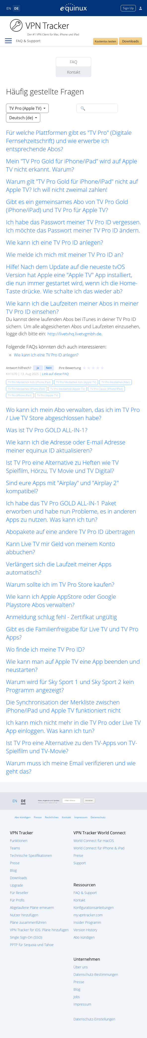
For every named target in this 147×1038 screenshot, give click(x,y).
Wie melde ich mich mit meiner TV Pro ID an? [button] (64, 254)
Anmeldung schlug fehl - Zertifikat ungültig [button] (61, 617)
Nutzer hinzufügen (24, 915)
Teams (15, 848)
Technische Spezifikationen (31, 855)
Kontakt (73, 72)
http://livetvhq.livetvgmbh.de (74, 334)
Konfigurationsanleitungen (94, 907)
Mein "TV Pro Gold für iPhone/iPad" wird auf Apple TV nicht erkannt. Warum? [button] (71, 165)
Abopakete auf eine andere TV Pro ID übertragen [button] (70, 531)
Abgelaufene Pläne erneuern (32, 907)
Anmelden (89, 801)
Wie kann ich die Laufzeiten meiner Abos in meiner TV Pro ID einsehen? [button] (72, 307)
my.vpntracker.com (88, 915)
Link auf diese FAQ (55, 374)
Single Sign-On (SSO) (26, 937)
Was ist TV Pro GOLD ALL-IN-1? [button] (46, 430)
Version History (85, 929)
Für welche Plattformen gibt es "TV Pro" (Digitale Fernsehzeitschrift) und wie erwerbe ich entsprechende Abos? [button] (69, 140)
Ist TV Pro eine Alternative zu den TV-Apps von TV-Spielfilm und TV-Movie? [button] (71, 747)
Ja (38, 368)
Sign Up (128, 8)
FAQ (73, 62)
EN (8, 8)
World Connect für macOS (94, 840)
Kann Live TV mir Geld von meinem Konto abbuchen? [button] (60, 548)
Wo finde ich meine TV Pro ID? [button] (45, 649)
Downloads (130, 41)
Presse (38, 817)
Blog (13, 870)
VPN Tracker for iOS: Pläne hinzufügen (39, 929)
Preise (15, 863)
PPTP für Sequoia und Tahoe (32, 944)
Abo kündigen (23, 817)
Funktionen (18, 840)
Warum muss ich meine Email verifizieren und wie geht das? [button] (71, 767)
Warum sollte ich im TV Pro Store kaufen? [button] (60, 584)
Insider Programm (87, 922)
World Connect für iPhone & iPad (99, 848)
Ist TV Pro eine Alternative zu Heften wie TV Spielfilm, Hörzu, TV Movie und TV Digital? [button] (62, 466)
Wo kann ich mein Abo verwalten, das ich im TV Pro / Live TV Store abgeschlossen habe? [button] (73, 413)
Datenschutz (98, 817)
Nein (49, 368)
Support (80, 863)
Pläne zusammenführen (28, 922)
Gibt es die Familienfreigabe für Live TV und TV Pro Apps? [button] (72, 633)
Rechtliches (52, 817)
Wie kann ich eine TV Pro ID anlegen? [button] (54, 242)
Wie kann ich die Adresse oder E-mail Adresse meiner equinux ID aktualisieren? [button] (65, 446)
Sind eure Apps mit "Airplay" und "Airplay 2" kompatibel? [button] (62, 487)
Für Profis (17, 900)
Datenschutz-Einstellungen (94, 1019)
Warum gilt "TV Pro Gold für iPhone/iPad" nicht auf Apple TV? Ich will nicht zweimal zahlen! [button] (72, 185)
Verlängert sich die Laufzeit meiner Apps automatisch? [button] (58, 568)
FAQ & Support (85, 892)
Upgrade (16, 885)
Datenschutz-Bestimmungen (96, 974)
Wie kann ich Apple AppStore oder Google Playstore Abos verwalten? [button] (61, 600)
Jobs (77, 996)
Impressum (80, 817)
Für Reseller (19, 892)
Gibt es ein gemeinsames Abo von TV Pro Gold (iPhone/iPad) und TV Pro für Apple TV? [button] (67, 206)
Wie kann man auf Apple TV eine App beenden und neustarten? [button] (73, 665)
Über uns (81, 967)
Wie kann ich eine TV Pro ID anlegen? (46, 355)
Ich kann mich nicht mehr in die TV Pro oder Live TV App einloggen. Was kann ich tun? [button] (73, 726)
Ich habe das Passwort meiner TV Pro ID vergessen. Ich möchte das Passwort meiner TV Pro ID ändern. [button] (73, 226)
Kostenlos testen (105, 41)
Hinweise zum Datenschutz (47, 803)
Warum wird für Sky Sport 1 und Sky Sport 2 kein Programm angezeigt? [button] (70, 686)
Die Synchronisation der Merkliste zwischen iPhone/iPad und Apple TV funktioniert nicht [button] (63, 706)
